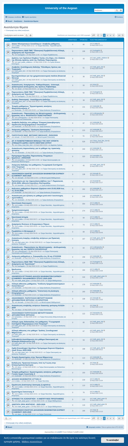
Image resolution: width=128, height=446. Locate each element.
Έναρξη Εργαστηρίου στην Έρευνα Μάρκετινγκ (32, 357)
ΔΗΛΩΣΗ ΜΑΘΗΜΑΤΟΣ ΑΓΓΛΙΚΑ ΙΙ (26, 379)
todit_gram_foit (20, 71)
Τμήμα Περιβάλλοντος (50, 55)
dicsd (19, 89)
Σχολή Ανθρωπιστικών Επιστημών (53, 185)
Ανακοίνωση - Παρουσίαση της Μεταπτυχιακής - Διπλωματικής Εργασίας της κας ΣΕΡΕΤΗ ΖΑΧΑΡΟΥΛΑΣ (39, 248)
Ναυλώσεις (16, 269)
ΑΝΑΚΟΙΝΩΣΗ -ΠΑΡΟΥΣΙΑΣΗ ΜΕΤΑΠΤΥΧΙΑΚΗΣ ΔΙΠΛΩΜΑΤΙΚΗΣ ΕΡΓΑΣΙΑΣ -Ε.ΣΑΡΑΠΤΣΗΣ (32, 299)
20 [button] (119, 35)
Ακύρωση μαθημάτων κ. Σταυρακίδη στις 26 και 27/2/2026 (36, 256)
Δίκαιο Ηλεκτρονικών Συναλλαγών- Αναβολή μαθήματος (36, 44)
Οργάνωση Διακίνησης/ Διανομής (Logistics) (31, 385)
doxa (19, 367)
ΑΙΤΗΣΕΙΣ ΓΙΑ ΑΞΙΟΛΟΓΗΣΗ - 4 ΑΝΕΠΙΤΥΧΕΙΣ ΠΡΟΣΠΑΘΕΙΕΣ (38, 399)
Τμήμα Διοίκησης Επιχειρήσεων (49, 110)
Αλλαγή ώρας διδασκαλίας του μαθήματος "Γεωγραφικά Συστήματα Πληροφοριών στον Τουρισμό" (36, 323)
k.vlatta (17, 45)
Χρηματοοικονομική (20, 210)
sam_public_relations (25, 62)
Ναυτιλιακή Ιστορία (20, 217)
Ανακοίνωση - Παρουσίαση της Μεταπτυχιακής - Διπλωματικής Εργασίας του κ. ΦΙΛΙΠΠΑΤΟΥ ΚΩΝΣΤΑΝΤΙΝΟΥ (39, 114)
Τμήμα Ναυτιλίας (43, 381)
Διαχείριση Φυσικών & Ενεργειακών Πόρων (30, 224)
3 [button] (107, 35)
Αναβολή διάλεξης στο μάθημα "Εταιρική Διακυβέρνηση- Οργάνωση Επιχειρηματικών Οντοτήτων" (36, 123)
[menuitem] (29, 17)
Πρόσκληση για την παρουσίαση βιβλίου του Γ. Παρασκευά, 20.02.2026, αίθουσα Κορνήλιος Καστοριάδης (37, 182)
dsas (19, 310)
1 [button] (101, 35)
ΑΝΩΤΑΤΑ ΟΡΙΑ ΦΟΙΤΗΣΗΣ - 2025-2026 (28, 404)
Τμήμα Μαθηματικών (55, 280)
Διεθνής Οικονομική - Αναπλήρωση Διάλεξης (31, 99)
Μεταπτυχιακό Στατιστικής (46, 137)
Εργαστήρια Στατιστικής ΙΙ (23, 392)
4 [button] (110, 35)
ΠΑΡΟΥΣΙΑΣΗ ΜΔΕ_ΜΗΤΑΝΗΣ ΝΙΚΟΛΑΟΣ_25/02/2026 (35, 135)
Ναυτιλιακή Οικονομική (21, 203)
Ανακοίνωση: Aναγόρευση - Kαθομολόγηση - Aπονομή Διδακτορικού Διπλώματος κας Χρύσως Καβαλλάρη (35, 86)
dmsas (17, 137)
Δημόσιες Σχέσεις (56, 145)
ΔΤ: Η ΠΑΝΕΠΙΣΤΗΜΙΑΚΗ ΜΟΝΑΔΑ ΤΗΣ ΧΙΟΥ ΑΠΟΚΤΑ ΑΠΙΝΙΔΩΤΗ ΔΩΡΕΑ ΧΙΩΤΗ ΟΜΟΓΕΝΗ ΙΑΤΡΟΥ (35, 142)
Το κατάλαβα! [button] (112, 440)
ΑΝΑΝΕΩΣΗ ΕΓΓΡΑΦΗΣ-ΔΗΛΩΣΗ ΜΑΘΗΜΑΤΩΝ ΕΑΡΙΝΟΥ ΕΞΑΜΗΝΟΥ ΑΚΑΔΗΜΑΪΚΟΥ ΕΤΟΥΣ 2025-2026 (36, 277)
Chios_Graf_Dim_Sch (25, 145)
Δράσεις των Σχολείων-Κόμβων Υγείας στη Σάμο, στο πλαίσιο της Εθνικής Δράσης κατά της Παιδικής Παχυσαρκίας (38, 59)
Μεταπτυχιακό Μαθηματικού (51, 178)
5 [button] (113, 35)
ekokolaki (18, 110)
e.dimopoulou (22, 117)
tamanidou (18, 317)
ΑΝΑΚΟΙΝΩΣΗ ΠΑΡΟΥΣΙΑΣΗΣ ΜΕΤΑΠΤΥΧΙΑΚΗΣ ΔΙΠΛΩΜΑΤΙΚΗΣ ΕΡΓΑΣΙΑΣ (32, 314)
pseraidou (21, 160)
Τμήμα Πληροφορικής (47, 89)
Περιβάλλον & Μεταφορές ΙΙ (23, 231)
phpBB (59, 432)
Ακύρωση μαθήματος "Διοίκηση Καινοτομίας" (31, 130)
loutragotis (21, 55)
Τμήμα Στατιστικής (45, 310)
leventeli (20, 185)
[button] (93, 35)
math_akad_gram (24, 280)
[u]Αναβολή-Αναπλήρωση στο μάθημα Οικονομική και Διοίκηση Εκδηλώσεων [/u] (35, 340)
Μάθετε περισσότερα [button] (32, 441)
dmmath (20, 178)
